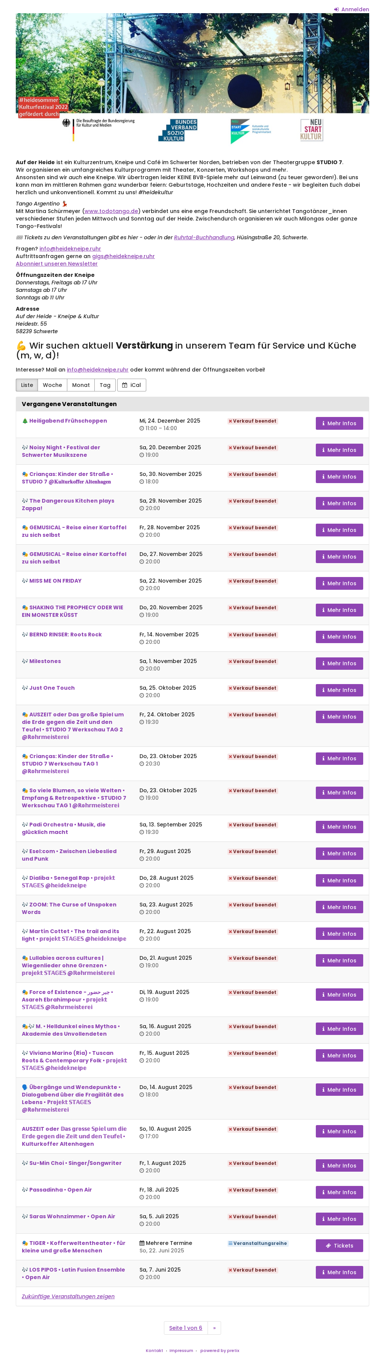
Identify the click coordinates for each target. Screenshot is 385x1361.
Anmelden (352, 9)
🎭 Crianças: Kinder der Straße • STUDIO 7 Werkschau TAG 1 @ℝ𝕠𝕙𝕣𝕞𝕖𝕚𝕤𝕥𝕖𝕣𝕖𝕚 (67, 763)
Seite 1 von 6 (185, 1328)
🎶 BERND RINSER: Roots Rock (62, 634)
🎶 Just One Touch (48, 688)
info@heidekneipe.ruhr (70, 248)
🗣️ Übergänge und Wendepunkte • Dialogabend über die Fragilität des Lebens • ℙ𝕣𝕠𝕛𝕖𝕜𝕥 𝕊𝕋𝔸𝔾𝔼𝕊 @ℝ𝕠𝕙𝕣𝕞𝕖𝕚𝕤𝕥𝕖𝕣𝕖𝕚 (73, 1098)
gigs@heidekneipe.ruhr (123, 256)
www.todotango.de (111, 211)
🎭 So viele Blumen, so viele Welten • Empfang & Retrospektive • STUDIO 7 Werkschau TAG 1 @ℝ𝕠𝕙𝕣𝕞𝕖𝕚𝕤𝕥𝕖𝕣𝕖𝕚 (74, 798)
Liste (27, 385)
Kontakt (154, 1350)
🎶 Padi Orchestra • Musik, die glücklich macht (64, 828)
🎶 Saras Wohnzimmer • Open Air (68, 1216)
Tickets (339, 1245)
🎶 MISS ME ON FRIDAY (52, 581)
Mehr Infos (339, 423)
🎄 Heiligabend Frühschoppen (64, 420)
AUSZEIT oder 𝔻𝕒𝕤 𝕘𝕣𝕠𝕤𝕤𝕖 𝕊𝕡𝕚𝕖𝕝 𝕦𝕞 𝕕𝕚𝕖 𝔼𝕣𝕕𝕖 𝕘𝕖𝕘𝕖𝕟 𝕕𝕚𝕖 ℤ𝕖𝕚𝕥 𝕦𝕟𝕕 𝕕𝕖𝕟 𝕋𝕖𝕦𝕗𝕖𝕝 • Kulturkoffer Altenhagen (74, 1136)
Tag (105, 385)
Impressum (181, 1350)
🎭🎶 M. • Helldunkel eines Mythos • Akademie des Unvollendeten (71, 1030)
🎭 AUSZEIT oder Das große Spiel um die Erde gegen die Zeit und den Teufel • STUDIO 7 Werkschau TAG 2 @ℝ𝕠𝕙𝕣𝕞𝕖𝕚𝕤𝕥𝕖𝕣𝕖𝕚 (73, 726)
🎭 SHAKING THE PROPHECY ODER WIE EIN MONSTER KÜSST (72, 611)
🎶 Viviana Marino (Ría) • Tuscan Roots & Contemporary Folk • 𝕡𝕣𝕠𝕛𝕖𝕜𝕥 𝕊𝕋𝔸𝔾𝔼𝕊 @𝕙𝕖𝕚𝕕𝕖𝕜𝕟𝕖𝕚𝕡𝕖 (74, 1060)
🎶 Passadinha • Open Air (57, 1189)
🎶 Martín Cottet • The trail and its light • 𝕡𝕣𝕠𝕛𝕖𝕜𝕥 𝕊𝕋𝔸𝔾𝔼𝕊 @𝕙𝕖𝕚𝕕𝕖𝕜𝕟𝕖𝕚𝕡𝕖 (74, 935)
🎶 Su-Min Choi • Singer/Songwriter (72, 1163)
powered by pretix (219, 1350)
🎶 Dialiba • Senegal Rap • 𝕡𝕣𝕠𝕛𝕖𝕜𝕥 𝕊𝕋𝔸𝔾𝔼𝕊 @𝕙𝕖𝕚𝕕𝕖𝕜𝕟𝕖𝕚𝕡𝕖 (68, 881)
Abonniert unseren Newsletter (57, 263)
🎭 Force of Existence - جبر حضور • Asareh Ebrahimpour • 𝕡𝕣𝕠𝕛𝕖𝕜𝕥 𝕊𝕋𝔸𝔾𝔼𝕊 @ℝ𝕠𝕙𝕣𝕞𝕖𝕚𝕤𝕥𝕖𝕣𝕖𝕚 (67, 999)
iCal (131, 385)
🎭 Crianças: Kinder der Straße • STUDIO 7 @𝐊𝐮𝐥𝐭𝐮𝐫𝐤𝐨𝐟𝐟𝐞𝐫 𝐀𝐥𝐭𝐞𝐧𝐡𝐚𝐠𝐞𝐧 (67, 477)
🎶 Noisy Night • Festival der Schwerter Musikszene (61, 451)
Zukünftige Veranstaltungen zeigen (68, 1296)
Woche (52, 385)
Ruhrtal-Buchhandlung (204, 237)
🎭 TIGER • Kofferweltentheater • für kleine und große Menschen (74, 1246)
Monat (81, 385)
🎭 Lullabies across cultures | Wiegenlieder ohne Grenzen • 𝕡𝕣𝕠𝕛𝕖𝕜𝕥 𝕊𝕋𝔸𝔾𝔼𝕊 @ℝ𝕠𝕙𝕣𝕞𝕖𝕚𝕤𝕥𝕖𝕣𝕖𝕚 (68, 965)
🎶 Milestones (41, 661)
